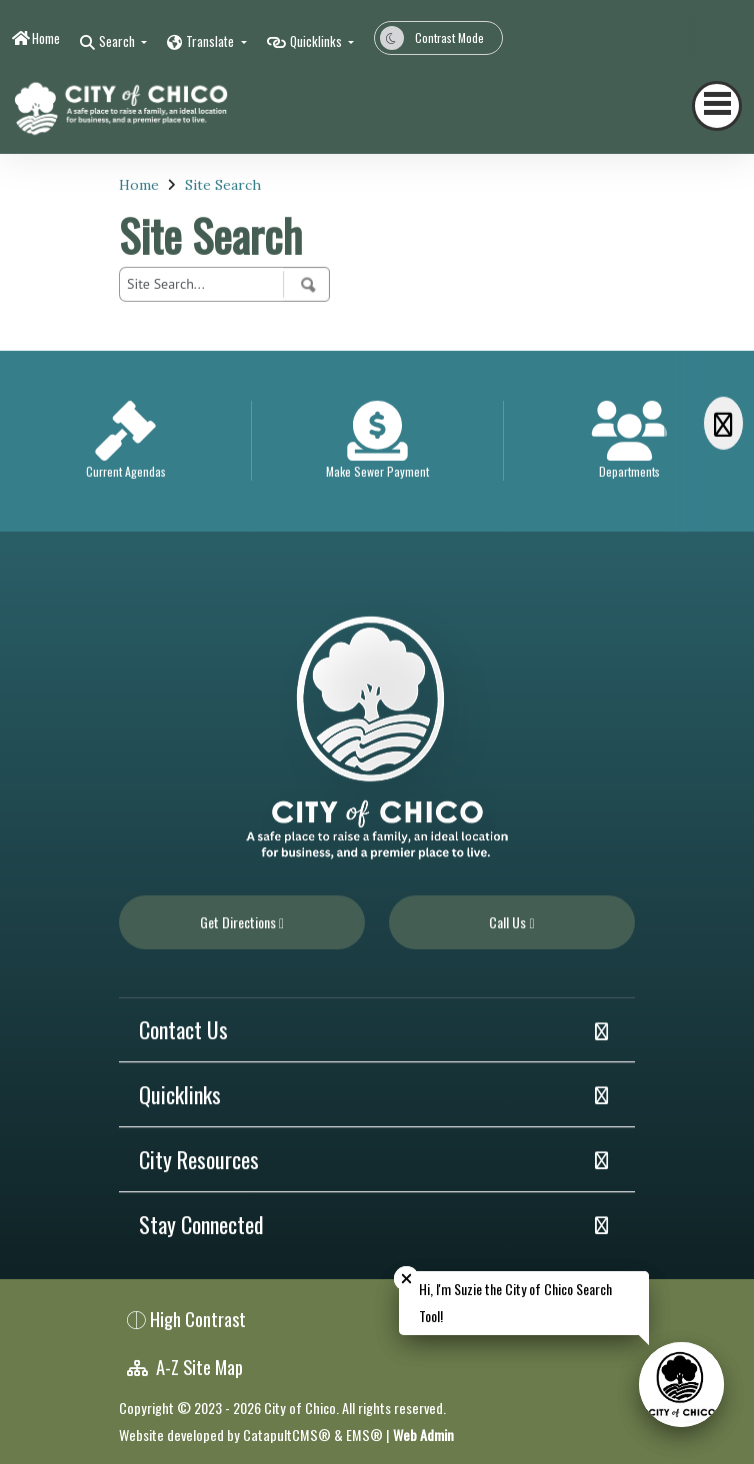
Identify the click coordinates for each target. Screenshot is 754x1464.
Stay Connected (201, 1224)
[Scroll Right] (723, 423)
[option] (126, 441)
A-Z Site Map (185, 1366)
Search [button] (118, 41)
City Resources (199, 1159)
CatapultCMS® (287, 1434)
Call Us (511, 921)
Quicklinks (180, 1094)
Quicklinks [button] (317, 41)
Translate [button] (211, 41)
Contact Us (183, 1029)
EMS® (364, 1434)
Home (46, 38)
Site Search (223, 185)
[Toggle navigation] (717, 106)
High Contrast (198, 1318)
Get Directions (242, 921)
